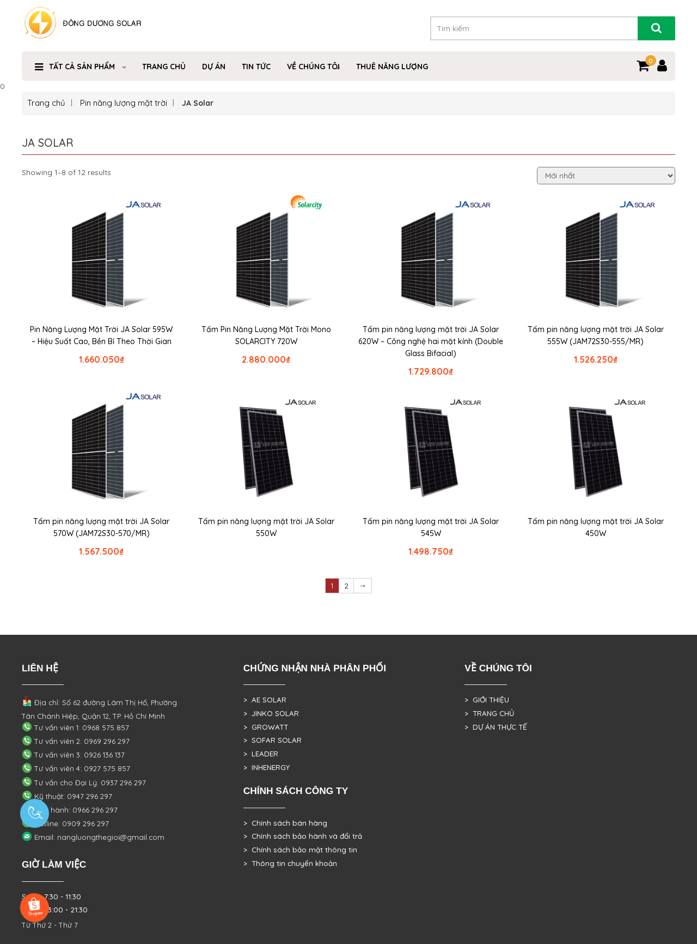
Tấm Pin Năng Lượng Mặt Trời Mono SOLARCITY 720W (266, 335)
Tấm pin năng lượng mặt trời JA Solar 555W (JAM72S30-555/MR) (596, 335)
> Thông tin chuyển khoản (290, 863)
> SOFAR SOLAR (272, 740)
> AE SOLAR (264, 699)
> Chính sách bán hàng (285, 823)
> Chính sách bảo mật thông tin (300, 849)
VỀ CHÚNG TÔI (313, 66)
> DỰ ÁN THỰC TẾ (495, 727)
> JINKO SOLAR (271, 713)
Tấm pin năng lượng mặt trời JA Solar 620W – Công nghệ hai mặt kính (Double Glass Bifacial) (430, 341)
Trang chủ (46, 103)
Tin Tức (256, 66)
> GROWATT (265, 727)
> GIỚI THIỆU (486, 699)
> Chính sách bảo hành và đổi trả (302, 836)
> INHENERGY (266, 767)
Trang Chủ (164, 66)
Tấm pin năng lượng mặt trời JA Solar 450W (596, 527)
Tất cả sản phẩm (82, 66)
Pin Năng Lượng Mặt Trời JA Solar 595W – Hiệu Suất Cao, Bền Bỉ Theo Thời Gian (101, 335)
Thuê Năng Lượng (392, 66)
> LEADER (260, 753)
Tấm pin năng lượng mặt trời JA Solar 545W (431, 527)
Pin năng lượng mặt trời (123, 103)
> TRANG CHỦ (489, 713)
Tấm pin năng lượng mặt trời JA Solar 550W (266, 527)
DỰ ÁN (213, 66)
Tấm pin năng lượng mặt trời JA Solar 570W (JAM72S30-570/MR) (101, 527)
